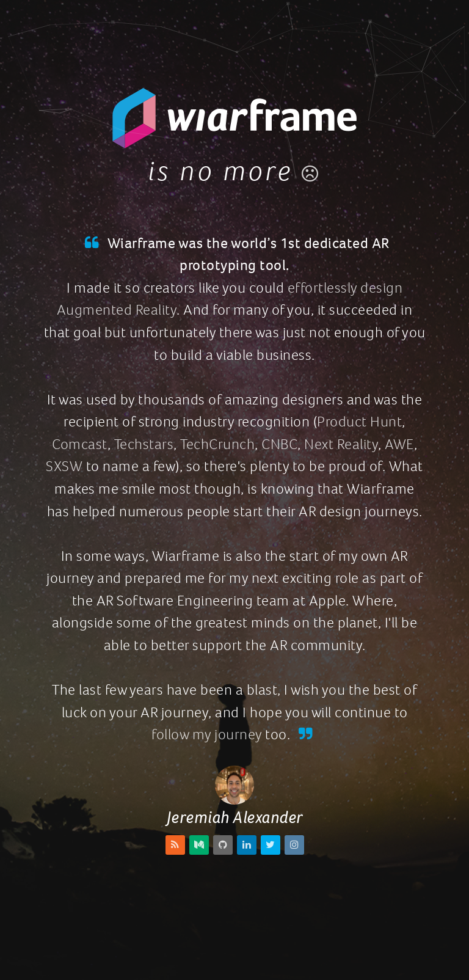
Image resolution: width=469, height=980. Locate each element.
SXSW (64, 466)
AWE (399, 444)
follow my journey (206, 734)
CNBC (279, 444)
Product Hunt (359, 421)
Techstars (144, 444)
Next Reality (341, 444)
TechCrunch (217, 444)
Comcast (79, 444)
